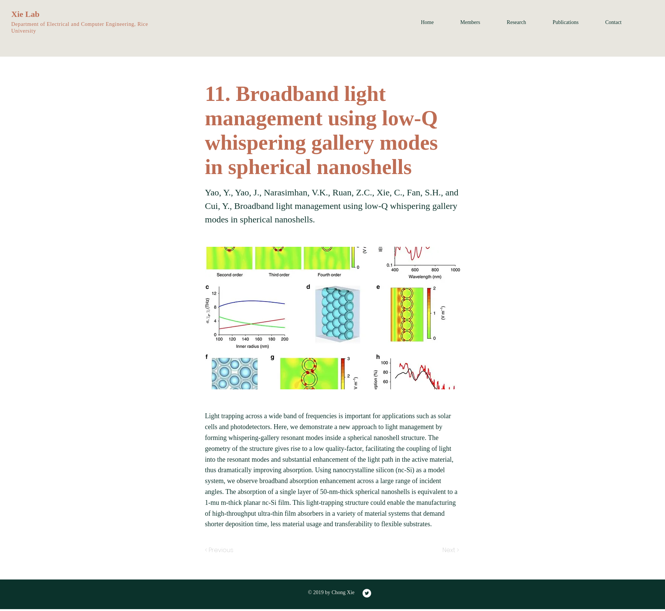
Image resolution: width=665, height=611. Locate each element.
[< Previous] (220, 550)
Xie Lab (25, 14)
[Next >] (450, 550)
